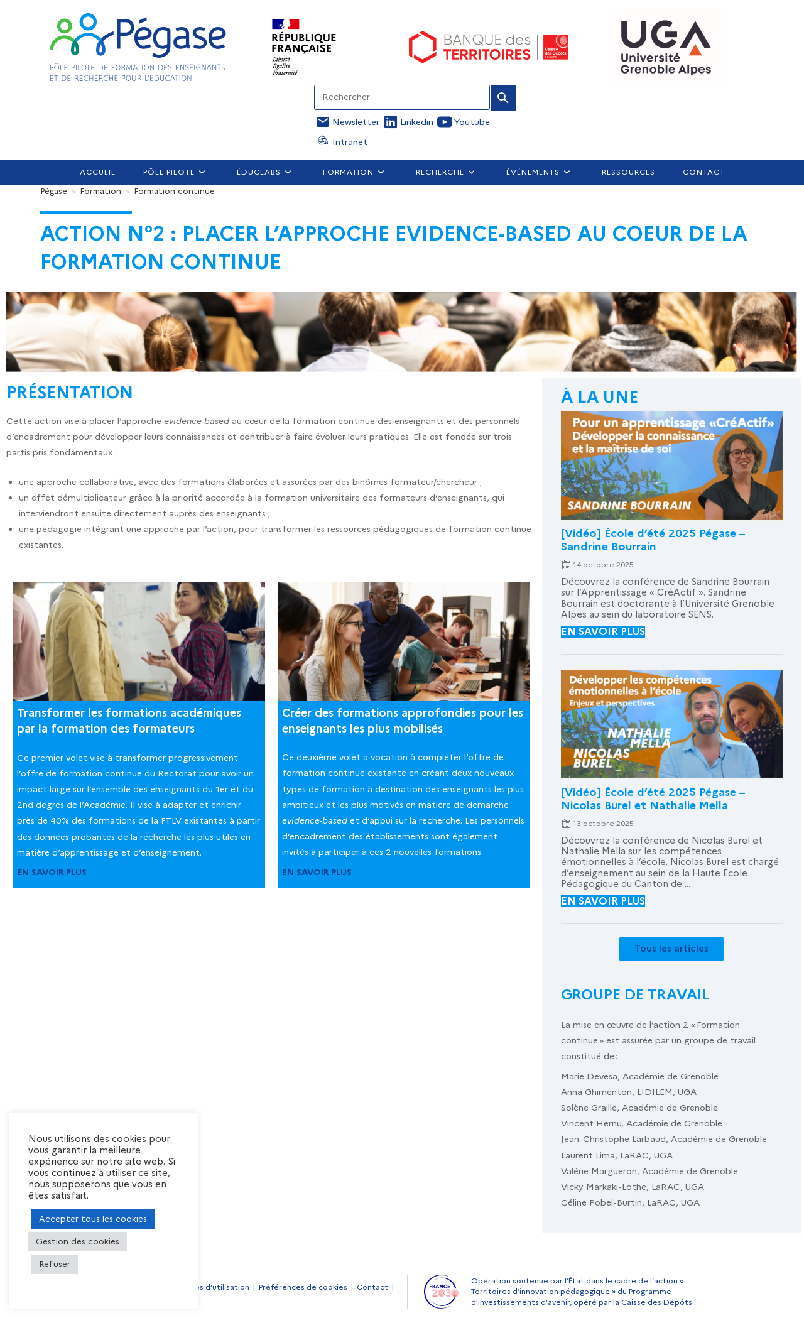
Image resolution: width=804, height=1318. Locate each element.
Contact (372, 1287)
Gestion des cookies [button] (77, 1241)
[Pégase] (53, 191)
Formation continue (174, 191)
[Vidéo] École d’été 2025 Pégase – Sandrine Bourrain (653, 539)
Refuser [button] (54, 1264)
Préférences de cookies (303, 1287)
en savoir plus (603, 632)
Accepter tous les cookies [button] (93, 1219)
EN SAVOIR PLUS (52, 872)
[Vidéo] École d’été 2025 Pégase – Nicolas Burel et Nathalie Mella (653, 798)
